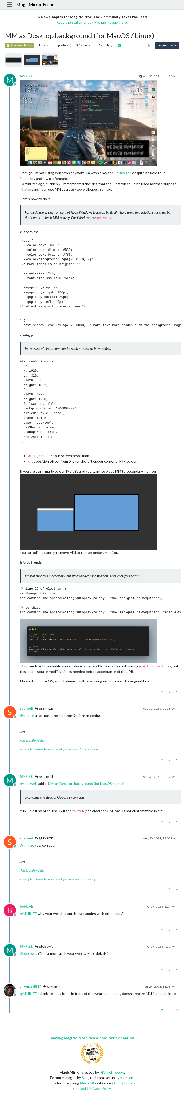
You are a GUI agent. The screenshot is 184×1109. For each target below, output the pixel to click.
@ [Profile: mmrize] (27, 715)
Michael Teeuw (112, 1072)
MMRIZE (26, 76)
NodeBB (87, 1083)
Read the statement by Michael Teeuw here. (92, 22)
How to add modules (32, 740)
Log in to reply (167, 45)
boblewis (26, 906)
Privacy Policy (100, 1088)
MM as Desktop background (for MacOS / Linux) (86, 783)
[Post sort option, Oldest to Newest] (149, 45)
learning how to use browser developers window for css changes (58, 749)
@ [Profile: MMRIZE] (28, 913)
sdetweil (26, 708)
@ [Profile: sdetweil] (28, 783)
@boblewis (44, 946)
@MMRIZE (44, 708)
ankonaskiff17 (30, 986)
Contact (79, 1088)
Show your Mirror (19, 45)
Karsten (126, 1077)
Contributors (124, 1083)
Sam (85, 1077)
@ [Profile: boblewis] (28, 953)
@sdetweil (44, 777)
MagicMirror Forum (36, 4)
